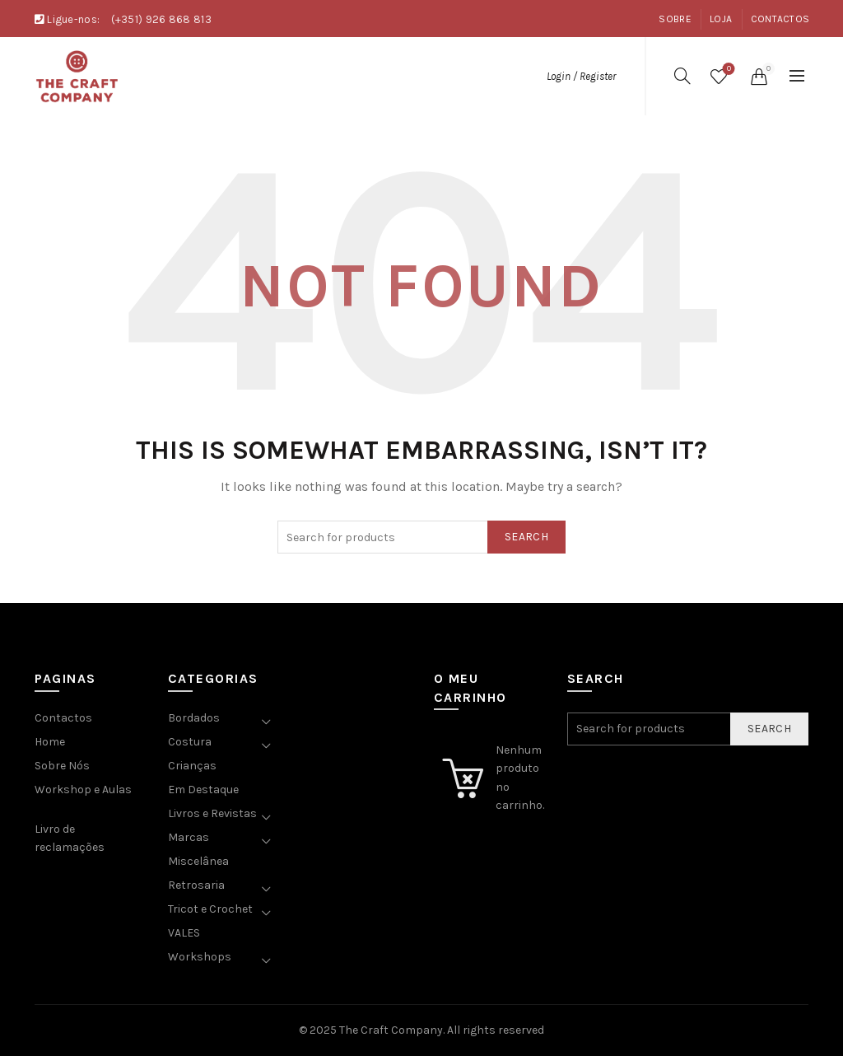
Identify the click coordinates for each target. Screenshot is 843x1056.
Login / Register (581, 76)
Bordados (194, 718)
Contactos (780, 19)
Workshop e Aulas (83, 790)
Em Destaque (203, 790)
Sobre (675, 19)
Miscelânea (198, 861)
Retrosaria (196, 885)
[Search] (682, 75)
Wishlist (727, 69)
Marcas (188, 837)
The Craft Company (391, 1030)
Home (50, 742)
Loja (721, 19)
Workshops (199, 957)
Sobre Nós (62, 766)
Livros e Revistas (212, 813)
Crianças (192, 766)
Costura (190, 742)
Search (526, 537)
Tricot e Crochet (210, 909)
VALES (184, 933)
